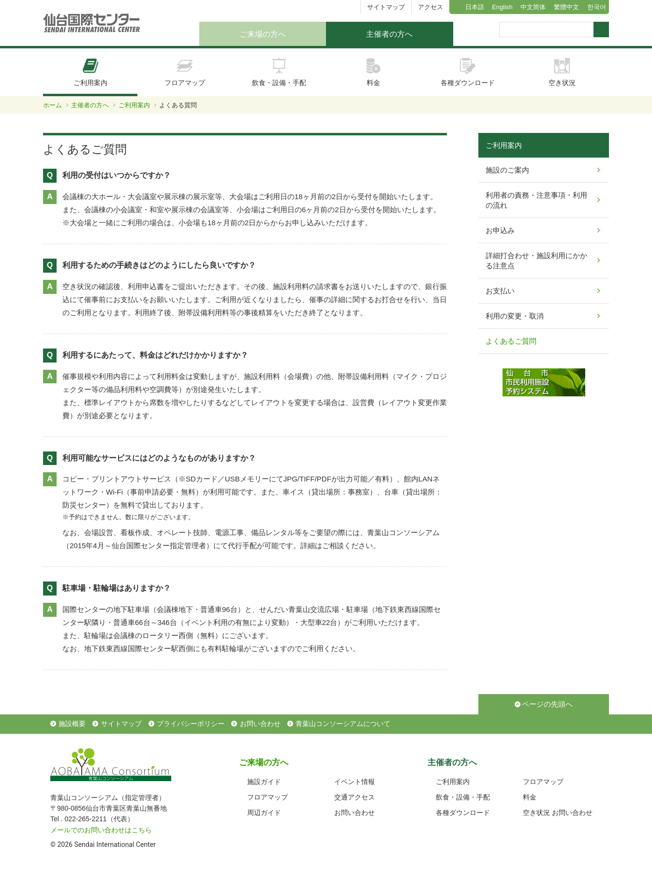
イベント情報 (354, 781)
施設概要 (72, 723)
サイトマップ (386, 7)
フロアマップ (184, 72)
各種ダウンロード (468, 72)
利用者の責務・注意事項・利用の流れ (536, 200)
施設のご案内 (507, 170)
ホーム (52, 105)
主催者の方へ (389, 34)
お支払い (500, 291)
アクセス (430, 7)
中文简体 (533, 7)
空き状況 (562, 72)
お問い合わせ (260, 723)
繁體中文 (566, 7)
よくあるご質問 (511, 341)
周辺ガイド (264, 812)
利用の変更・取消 (515, 316)
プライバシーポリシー (190, 723)
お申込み (500, 230)
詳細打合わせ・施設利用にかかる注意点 (536, 260)
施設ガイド (264, 781)
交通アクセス (354, 797)
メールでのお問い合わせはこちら (101, 830)
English (502, 7)
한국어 (596, 7)
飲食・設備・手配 (279, 72)
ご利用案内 (90, 72)
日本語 (474, 7)
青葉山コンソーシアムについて (343, 723)
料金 (373, 72)
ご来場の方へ (262, 34)
